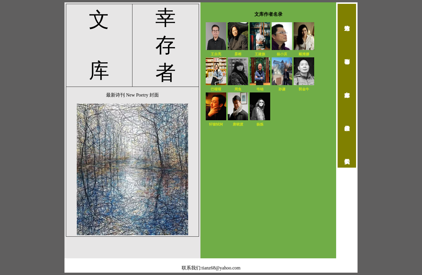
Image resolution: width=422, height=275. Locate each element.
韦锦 (259, 89)
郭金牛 (304, 89)
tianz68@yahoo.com (221, 267)
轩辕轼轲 (216, 124)
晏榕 (237, 54)
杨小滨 (282, 54)
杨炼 (259, 124)
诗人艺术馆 (346, 21)
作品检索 (346, 121)
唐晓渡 (238, 124)
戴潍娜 (304, 54)
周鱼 (237, 89)
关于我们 (346, 154)
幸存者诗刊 (346, 54)
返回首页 (346, 188)
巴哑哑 (216, 89)
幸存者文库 (346, 88)
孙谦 (281, 89)
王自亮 (216, 54)
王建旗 (260, 54)
